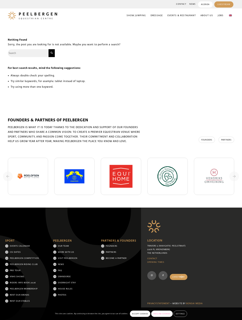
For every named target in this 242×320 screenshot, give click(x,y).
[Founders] (206, 140)
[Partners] (226, 140)
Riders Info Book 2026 (23, 282)
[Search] (31, 53)
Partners (111, 252)
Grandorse (64, 276)
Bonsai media (194, 303)
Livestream (223, 4)
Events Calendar (20, 246)
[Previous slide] (8, 176)
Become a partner (116, 258)
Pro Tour (15, 270)
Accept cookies (140, 314)
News (192, 4)
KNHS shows (17, 276)
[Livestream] (178, 277)
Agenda (205, 4)
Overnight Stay (67, 282)
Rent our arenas (19, 295)
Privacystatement (158, 303)
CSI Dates (15, 252)
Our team (63, 246)
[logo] (32, 15)
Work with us (66, 252)
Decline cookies (162, 314)
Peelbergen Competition (24, 258)
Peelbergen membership (24, 289)
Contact (181, 4)
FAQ (60, 270)
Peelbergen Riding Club (24, 264)
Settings (180, 314)
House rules (65, 289)
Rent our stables (20, 301)
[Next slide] (234, 176)
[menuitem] (181, 4)
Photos (62, 295)
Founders (111, 246)
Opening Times (155, 262)
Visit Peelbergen (67, 258)
